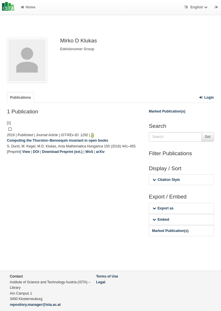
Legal (100, 282)
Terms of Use (107, 276)
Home (28, 7)
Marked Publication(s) (167, 111)
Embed (161, 220)
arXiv (100, 152)
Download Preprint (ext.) (62, 152)
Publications (20, 97)
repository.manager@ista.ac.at (35, 305)
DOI (36, 152)
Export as (163, 208)
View (26, 152)
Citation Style (166, 180)
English (196, 7)
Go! (208, 137)
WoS (89, 152)
